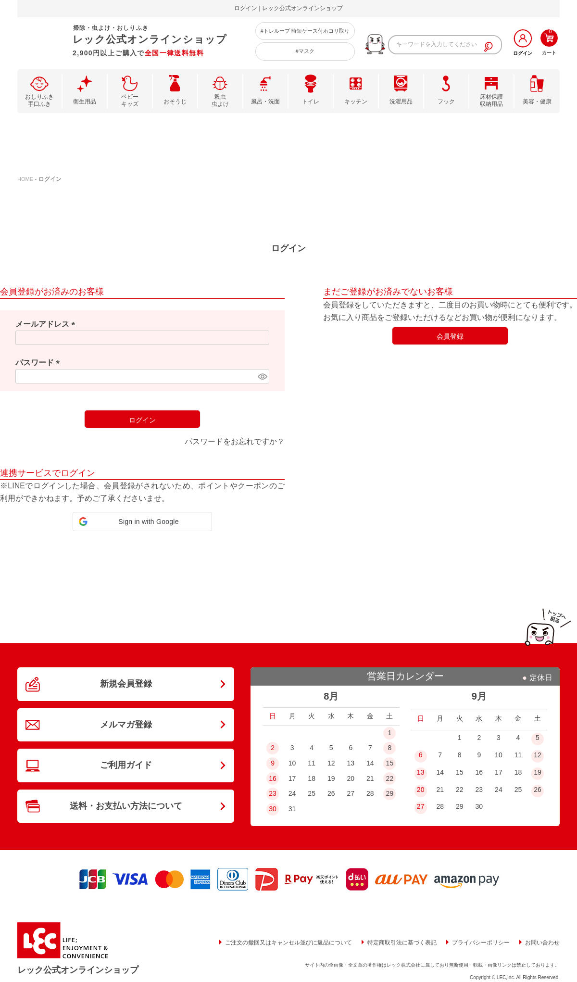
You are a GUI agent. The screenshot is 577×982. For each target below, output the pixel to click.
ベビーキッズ (129, 100)
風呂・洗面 (265, 101)
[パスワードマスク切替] (262, 376)
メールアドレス (47, 324)
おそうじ (175, 101)
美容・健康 (537, 101)
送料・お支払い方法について (126, 806)
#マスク (305, 51)
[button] (142, 521)
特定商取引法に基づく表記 (402, 942)
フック (446, 101)
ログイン (522, 53)
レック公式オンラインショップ (77, 970)
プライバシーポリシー (481, 942)
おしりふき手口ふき (39, 100)
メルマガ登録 (126, 724)
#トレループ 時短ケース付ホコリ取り (305, 31)
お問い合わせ (542, 942)
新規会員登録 (126, 684)
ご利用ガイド (126, 765)
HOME (25, 179)
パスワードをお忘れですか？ (235, 441)
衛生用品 (84, 101)
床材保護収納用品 (491, 100)
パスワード (39, 362)
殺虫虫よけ (220, 100)
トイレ (310, 101)
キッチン (355, 101)
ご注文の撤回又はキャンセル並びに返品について (288, 942)
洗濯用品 (401, 101)
